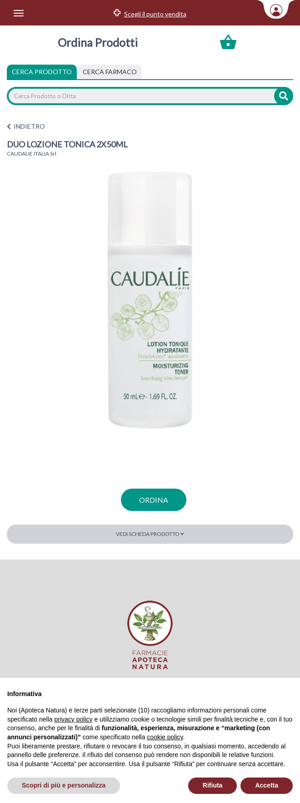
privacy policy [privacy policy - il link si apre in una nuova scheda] (74, 719)
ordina (153, 499)
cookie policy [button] (165, 737)
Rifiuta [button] (213, 785)
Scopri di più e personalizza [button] (63, 785)
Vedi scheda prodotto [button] (150, 533)
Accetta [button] (266, 785)
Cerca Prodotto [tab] (42, 72)
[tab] (110, 72)
